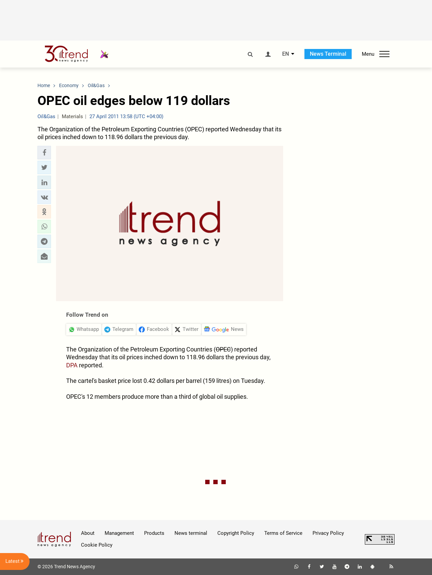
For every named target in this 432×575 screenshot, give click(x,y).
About (87, 533)
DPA (72, 365)
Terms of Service (283, 533)
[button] (44, 152)
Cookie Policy (96, 545)
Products (154, 533)
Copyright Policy (235, 533)
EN (285, 54)
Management (119, 533)
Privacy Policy (328, 533)
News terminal (190, 533)
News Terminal (328, 54)
